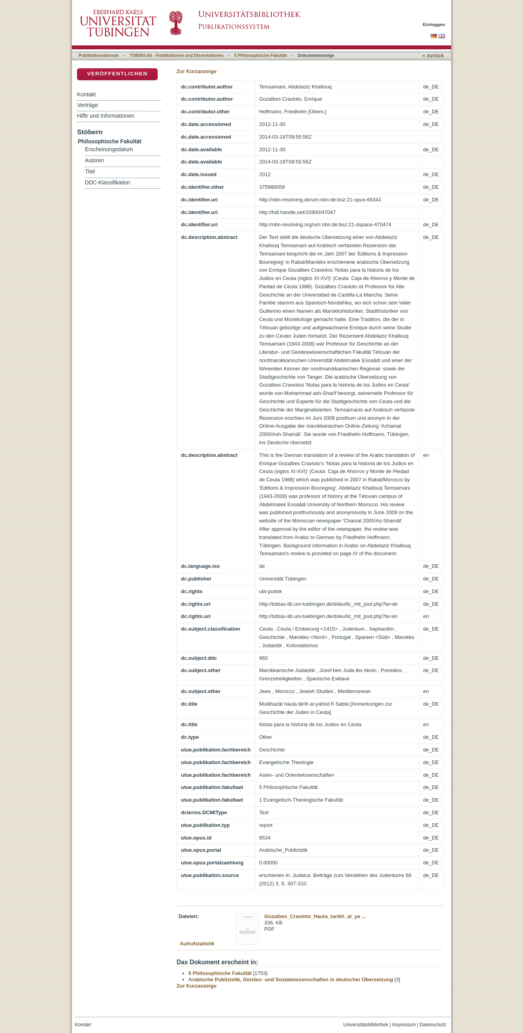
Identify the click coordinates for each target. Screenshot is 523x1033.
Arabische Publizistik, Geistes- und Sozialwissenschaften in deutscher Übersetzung (290, 979)
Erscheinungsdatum (109, 149)
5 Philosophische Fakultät (260, 55)
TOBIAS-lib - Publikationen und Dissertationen (177, 55)
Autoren (94, 160)
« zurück (433, 55)
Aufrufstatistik (197, 944)
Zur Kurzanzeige (196, 71)
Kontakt (86, 94)
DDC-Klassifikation (107, 183)
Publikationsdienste (99, 55)
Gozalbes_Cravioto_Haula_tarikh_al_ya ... (315, 916)
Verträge (87, 105)
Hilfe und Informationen (105, 116)
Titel (90, 172)
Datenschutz (433, 1024)
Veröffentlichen (117, 74)
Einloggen (434, 24)
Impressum (404, 1024)
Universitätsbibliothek (365, 1024)
